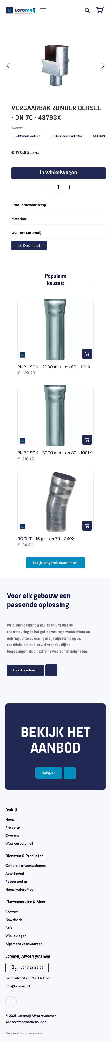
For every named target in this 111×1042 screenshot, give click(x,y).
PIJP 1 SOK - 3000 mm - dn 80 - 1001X (54, 452)
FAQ (8, 928)
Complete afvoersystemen (25, 865)
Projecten (12, 827)
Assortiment (14, 873)
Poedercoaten (16, 881)
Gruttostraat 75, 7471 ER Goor (28, 978)
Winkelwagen (15, 936)
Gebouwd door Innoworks (23, 1033)
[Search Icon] (87, 10)
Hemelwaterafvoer (20, 889)
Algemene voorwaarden (24, 943)
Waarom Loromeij (19, 843)
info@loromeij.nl (18, 986)
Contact (11, 912)
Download (29, 245)
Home (10, 819)
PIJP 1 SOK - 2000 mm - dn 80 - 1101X (53, 366)
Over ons (12, 835)
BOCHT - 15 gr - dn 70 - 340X (45, 538)
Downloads (13, 920)
